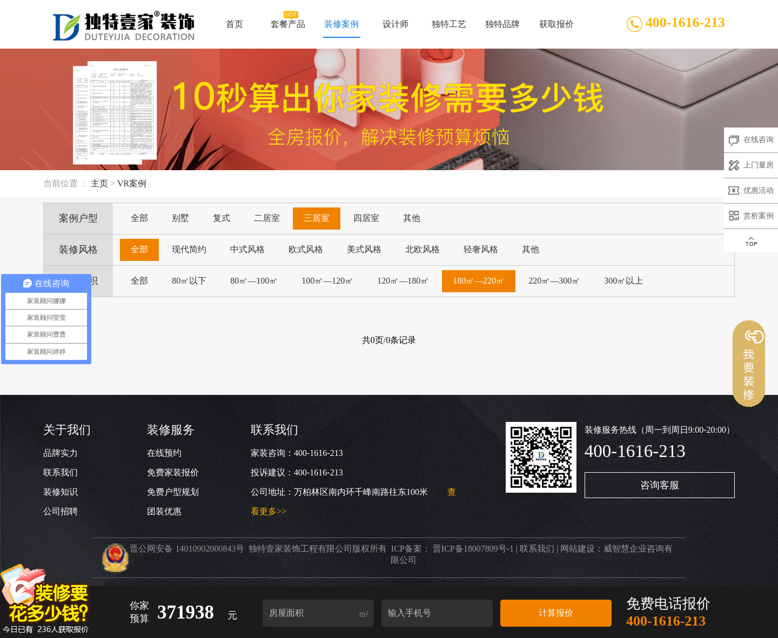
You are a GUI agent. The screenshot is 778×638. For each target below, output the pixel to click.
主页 (99, 183)
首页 (234, 28)
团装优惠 (164, 511)
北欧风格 (422, 249)
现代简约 (189, 249)
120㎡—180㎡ (403, 280)
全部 (139, 218)
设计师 (395, 28)
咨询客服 (659, 485)
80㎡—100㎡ (254, 280)
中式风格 (247, 249)
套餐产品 (288, 28)
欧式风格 (306, 249)
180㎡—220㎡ (479, 280)
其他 (411, 218)
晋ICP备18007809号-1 (473, 548)
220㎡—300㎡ (554, 280)
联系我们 (60, 472)
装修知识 (60, 491)
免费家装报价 (173, 472)
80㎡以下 (189, 280)
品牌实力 (60, 453)
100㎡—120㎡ (327, 280)
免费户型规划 (173, 491)
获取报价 (556, 28)
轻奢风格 (481, 249)
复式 (221, 218)
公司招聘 (60, 511)
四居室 (366, 218)
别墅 (180, 218)
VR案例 (131, 183)
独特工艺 (449, 28)
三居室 (317, 218)
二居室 (267, 218)
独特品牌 (502, 28)
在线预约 (164, 453)
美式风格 (364, 249)
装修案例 (342, 28)
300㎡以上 (623, 280)
